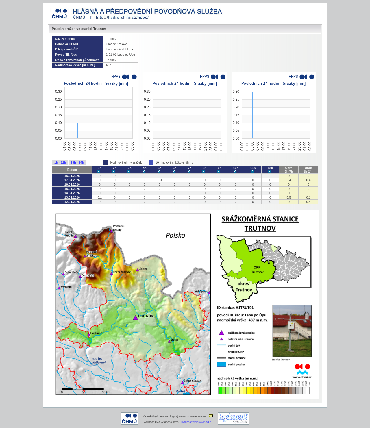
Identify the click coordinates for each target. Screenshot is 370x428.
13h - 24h (77, 162)
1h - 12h (60, 162)
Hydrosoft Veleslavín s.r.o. (196, 421)
